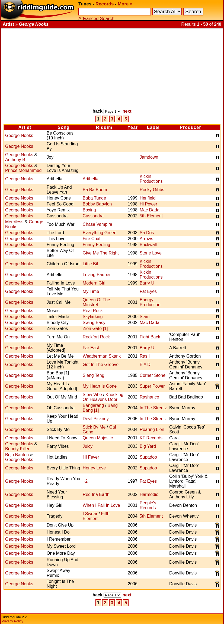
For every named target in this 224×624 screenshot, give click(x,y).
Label (153, 127)
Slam (144, 316)
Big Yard (148, 446)
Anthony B (15, 159)
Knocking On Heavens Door (103, 397)
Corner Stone (152, 375)
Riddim (104, 127)
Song (63, 127)
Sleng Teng (93, 375)
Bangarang (93, 405)
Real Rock (93, 310)
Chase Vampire (97, 224)
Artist (24, 127)
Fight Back (150, 337)
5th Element (151, 216)
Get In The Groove (101, 364)
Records (104, 3)
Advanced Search (96, 18)
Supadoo (148, 457)
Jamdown (149, 157)
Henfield (148, 198)
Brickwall (148, 244)
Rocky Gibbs (152, 189)
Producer (190, 127)
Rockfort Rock (96, 337)
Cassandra (93, 216)
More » (125, 3)
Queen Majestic (98, 438)
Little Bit (90, 264)
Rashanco (149, 397)
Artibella (90, 179)
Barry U (147, 283)
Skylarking (93, 316)
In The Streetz (153, 408)
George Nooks (19, 135)
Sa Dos (147, 232)
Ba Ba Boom (95, 189)
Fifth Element (96, 516)
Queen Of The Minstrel (96, 302)
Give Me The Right (101, 253)
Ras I (145, 356)
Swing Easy (94, 322)
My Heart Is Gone (100, 386)
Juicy (87, 446)
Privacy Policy (12, 621)
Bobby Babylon (97, 204)
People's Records (148, 505)
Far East (91, 347)
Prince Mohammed (23, 170)
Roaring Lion (152, 429)
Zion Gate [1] (95, 328)
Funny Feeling (96, 244)
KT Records (151, 438)
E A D (145, 364)
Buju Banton (17, 454)
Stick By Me (94, 427)
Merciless (14, 222)
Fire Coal (91, 238)
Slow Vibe (92, 394)
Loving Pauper (97, 274)
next (127, 111)
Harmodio (149, 494)
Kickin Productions (151, 179)
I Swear (90, 513)
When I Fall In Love (101, 505)
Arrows (146, 238)
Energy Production (150, 302)
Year (132, 127)
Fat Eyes (148, 291)
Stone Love (151, 253)
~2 (85, 481)
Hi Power (148, 204)
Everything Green (100, 232)
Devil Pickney (96, 418)
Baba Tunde (94, 198)
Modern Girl (94, 283)
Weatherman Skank (102, 356)
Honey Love (94, 468)
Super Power (152, 386)
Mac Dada (149, 210)
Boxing (89, 210)
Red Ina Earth (96, 494)
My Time (91, 291)
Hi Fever (91, 457)
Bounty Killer (17, 448)
